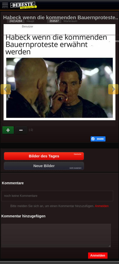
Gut (8, 130)
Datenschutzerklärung (94, 41)
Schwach (21, 130)
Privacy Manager (103, 45)
